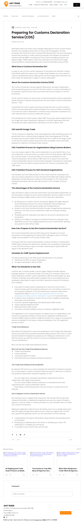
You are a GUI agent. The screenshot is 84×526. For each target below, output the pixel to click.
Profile (53, 16)
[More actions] (71, 27)
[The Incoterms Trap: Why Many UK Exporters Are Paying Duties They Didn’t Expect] (42, 458)
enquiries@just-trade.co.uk (11, 513)
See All (79, 449)
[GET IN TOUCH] (65, 512)
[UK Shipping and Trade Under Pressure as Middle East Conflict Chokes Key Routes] (15, 458)
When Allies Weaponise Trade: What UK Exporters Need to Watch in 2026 (68, 470)
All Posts (5, 16)
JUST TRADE (14, 3)
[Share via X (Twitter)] (16, 434)
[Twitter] (7, 517)
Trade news (14, 16)
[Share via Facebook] (12, 434)
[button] (41, 5)
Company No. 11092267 (40, 520)
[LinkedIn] (4, 517)
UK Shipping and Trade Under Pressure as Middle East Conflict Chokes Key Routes (15, 470)
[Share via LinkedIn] (20, 434)
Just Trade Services (43, 16)
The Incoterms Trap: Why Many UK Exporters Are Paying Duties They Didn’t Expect (42, 470)
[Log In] (76, 5)
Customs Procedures (28, 16)
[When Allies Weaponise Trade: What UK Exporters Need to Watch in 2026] (68, 458)
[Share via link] (24, 434)
